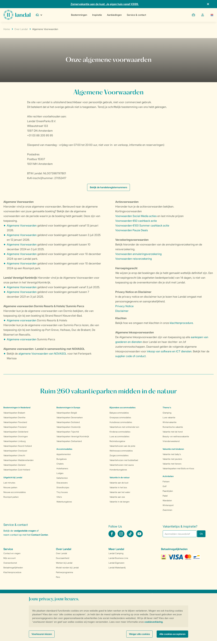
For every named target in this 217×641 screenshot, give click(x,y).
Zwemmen (167, 510)
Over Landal (21, 29)
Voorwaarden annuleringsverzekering (138, 254)
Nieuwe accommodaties (14, 492)
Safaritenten (62, 478)
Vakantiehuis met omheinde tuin (124, 427)
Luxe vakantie (169, 417)
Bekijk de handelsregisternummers (108, 187)
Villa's (59, 497)
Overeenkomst (10, 563)
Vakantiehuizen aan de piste (122, 446)
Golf (164, 486)
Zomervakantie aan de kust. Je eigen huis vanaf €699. (105, 4)
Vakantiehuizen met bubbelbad (124, 460)
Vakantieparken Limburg (14, 441)
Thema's (167, 407)
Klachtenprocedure (12, 572)
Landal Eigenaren (116, 563)
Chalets (60, 463)
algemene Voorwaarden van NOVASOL (42, 353)
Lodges (59, 473)
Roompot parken (11, 497)
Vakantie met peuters (172, 459)
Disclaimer (122, 311)
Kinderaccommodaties (120, 431)
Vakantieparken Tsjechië (67, 431)
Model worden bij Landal (67, 567)
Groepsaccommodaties (120, 417)
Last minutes (9, 482)
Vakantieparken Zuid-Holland (16, 469)
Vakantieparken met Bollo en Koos (178, 468)
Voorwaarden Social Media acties (136, 216)
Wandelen (167, 500)
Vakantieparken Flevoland (15, 422)
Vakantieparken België (66, 412)
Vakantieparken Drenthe (14, 417)
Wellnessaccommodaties (121, 450)
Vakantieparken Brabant (14, 412)
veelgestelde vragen (25, 530)
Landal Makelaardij (117, 567)
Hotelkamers (62, 468)
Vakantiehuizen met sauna (122, 465)
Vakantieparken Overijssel (15, 450)
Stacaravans (62, 482)
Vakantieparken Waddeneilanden (18, 460)
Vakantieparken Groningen (15, 436)
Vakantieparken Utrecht (14, 455)
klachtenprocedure (181, 323)
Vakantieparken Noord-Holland (17, 446)
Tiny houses (62, 492)
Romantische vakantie (173, 427)
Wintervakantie (169, 422)
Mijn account (9, 558)
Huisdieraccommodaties (121, 422)
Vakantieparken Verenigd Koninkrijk (72, 436)
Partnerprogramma (64, 572)
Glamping (167, 412)
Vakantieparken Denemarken (69, 417)
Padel (165, 495)
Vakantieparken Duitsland (68, 422)
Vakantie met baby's (172, 454)
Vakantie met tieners (172, 463)
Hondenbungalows (118, 469)
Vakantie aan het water (120, 492)
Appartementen (63, 454)
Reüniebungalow (117, 441)
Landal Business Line (118, 558)
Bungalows (61, 459)
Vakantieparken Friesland (14, 427)
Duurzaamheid (62, 558)
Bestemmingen (79, 14)
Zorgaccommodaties (119, 455)
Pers (58, 577)
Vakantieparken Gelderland (15, 431)
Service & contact (136, 14)
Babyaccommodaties (119, 412)
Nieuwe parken (10, 487)
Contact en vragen (12, 553)
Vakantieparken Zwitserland (69, 441)
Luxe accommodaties (119, 436)
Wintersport (168, 505)
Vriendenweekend (171, 441)
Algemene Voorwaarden (22, 225)
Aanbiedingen (114, 14)
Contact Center (39, 534)
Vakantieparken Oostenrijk (68, 427)
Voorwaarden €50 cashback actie (136, 220)
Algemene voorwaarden (21, 320)
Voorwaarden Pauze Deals (131, 230)
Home (6, 29)
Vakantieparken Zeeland (14, 465)
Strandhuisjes (62, 487)
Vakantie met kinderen (173, 449)
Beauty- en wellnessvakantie (176, 436)
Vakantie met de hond (173, 431)
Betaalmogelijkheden (13, 567)
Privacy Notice (124, 306)
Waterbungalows (64, 501)
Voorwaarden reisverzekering (133, 258)
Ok (201, 533)
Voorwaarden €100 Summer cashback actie (142, 225)
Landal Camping (115, 553)
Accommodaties (64, 449)
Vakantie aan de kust (119, 482)
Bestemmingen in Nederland (16, 407)
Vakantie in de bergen (120, 501)
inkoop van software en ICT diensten (169, 351)
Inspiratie (97, 14)
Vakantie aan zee (117, 497)
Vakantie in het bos (118, 487)
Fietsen (166, 481)
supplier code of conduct (130, 356)
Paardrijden (168, 491)
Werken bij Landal (64, 563)
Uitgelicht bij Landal (12, 477)
